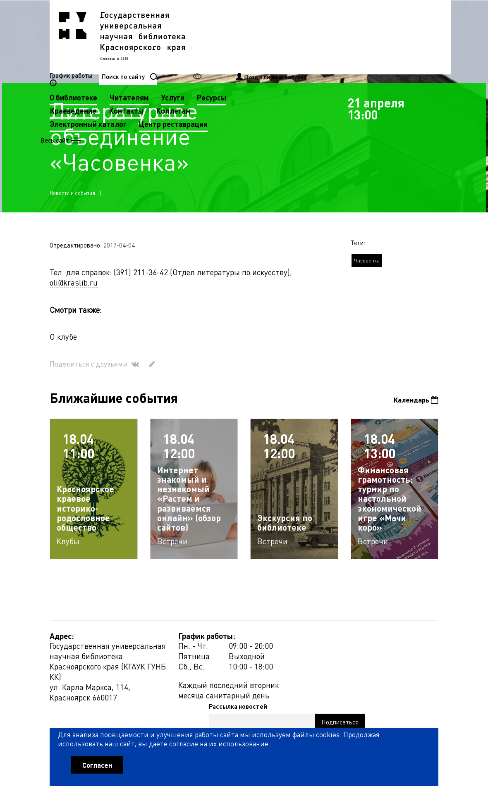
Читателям (267, 36)
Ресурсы (349, 36)
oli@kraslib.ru (74, 287)
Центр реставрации (311, 63)
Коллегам (311, 50)
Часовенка (367, 266)
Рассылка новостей (313, 642)
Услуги (310, 36)
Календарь (414, 405)
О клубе (63, 341)
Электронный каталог (225, 63)
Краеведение (210, 50)
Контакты (263, 50)
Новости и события (72, 197)
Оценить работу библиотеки (397, 734)
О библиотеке (211, 36)
